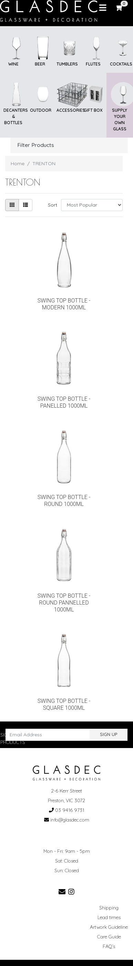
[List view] (25, 205)
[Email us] (62, 891)
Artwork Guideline (109, 927)
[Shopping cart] (120, 7)
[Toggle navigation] (103, 8)
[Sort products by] (92, 205)
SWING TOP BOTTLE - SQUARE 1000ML (64, 704)
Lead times (109, 917)
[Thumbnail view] (12, 205)
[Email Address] (48, 735)
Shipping (109, 908)
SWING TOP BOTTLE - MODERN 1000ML (64, 304)
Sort (52, 205)
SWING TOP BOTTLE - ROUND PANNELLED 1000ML (64, 602)
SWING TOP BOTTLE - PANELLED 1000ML (64, 402)
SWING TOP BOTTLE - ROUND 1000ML (64, 500)
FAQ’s (109, 946)
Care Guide (109, 937)
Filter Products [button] (35, 145)
